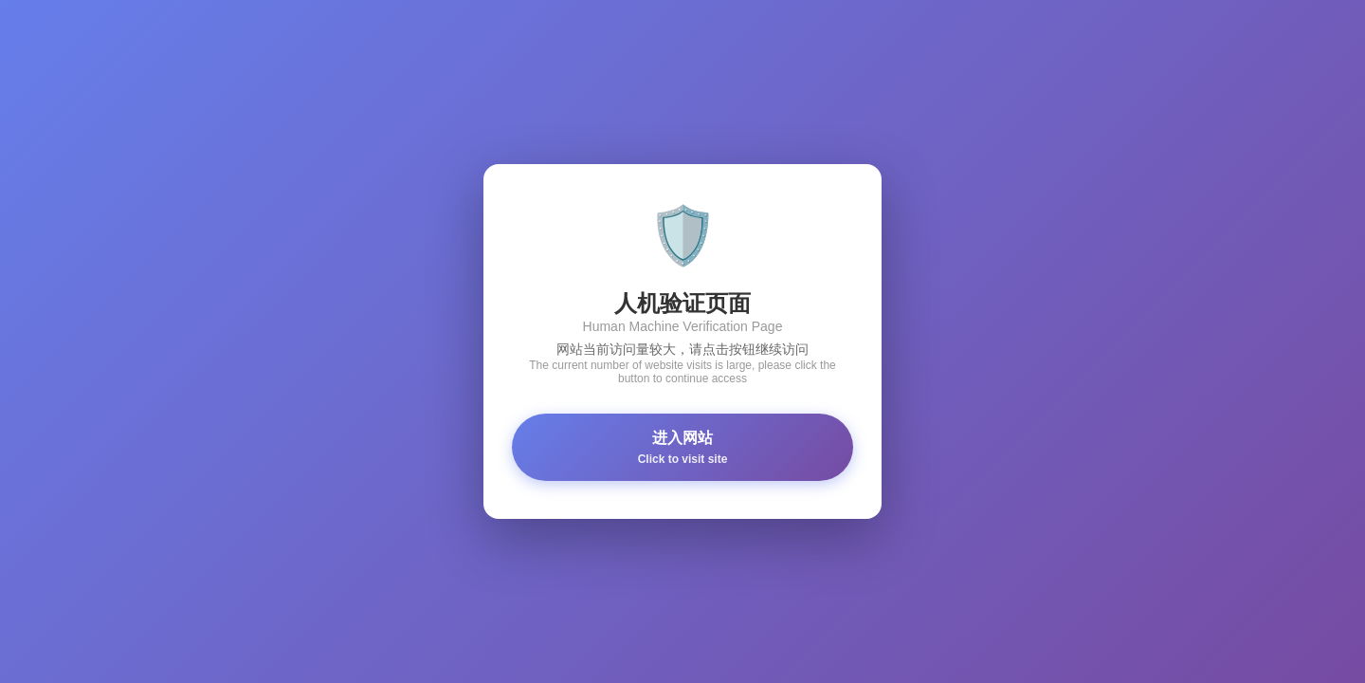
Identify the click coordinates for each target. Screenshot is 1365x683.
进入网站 (682, 448)
